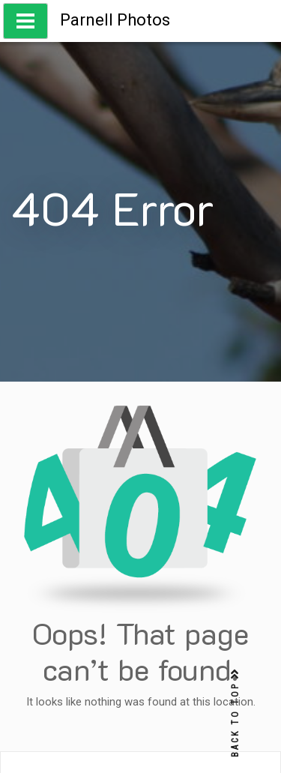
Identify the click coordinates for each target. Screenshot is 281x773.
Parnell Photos (115, 19)
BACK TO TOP (235, 713)
